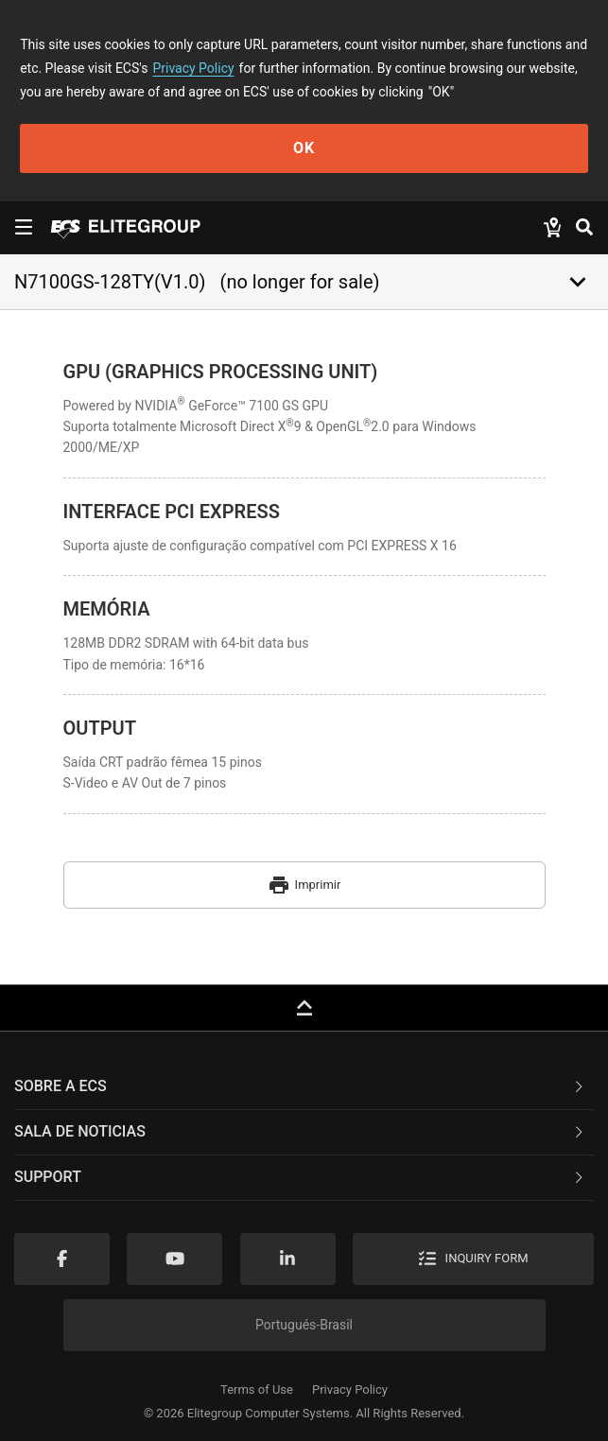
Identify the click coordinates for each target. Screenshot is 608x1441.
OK (304, 148)
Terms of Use (256, 1389)
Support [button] (300, 1177)
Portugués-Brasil (304, 1324)
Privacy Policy (193, 68)
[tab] (304, 1087)
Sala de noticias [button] (300, 1131)
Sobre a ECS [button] (300, 1086)
